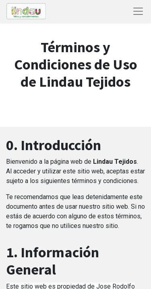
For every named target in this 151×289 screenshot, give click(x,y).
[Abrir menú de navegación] (138, 11)
